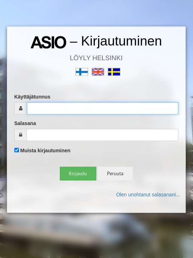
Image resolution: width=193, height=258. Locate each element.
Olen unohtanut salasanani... (148, 195)
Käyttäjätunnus (32, 97)
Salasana (25, 123)
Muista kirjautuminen (42, 151)
